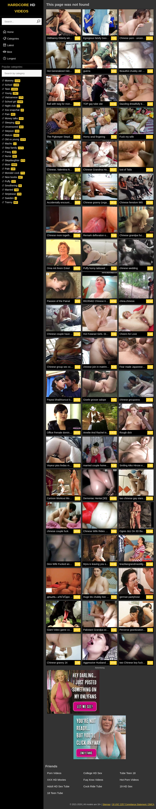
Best (7, 52)
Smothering (12, 185)
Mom (9, 164)
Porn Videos (54, 773)
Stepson (10, 131)
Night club (11, 105)
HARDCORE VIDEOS (21, 8)
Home (8, 32)
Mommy (11, 80)
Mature (10, 135)
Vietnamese (12, 97)
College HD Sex (92, 773)
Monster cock (13, 173)
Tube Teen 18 (128, 773)
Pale (8, 168)
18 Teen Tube (55, 793)
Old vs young (14, 139)
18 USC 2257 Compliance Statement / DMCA (133, 804)
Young (10, 93)
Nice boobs (12, 177)
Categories (11, 38)
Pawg (9, 152)
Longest (9, 58)
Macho (9, 143)
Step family (13, 147)
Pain (8, 114)
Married (10, 189)
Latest (8, 45)
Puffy (9, 181)
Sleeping (11, 122)
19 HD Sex (126, 786)
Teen (10, 89)
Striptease (11, 194)
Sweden (9, 198)
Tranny (10, 202)
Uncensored (13, 126)
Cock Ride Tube (92, 786)
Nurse (9, 156)
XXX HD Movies (56, 779)
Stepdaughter (13, 160)
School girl (12, 101)
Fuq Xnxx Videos (93, 779)
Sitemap (106, 804)
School (10, 84)
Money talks (13, 118)
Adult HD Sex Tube (58, 786)
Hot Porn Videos (129, 779)
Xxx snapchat (13, 110)
